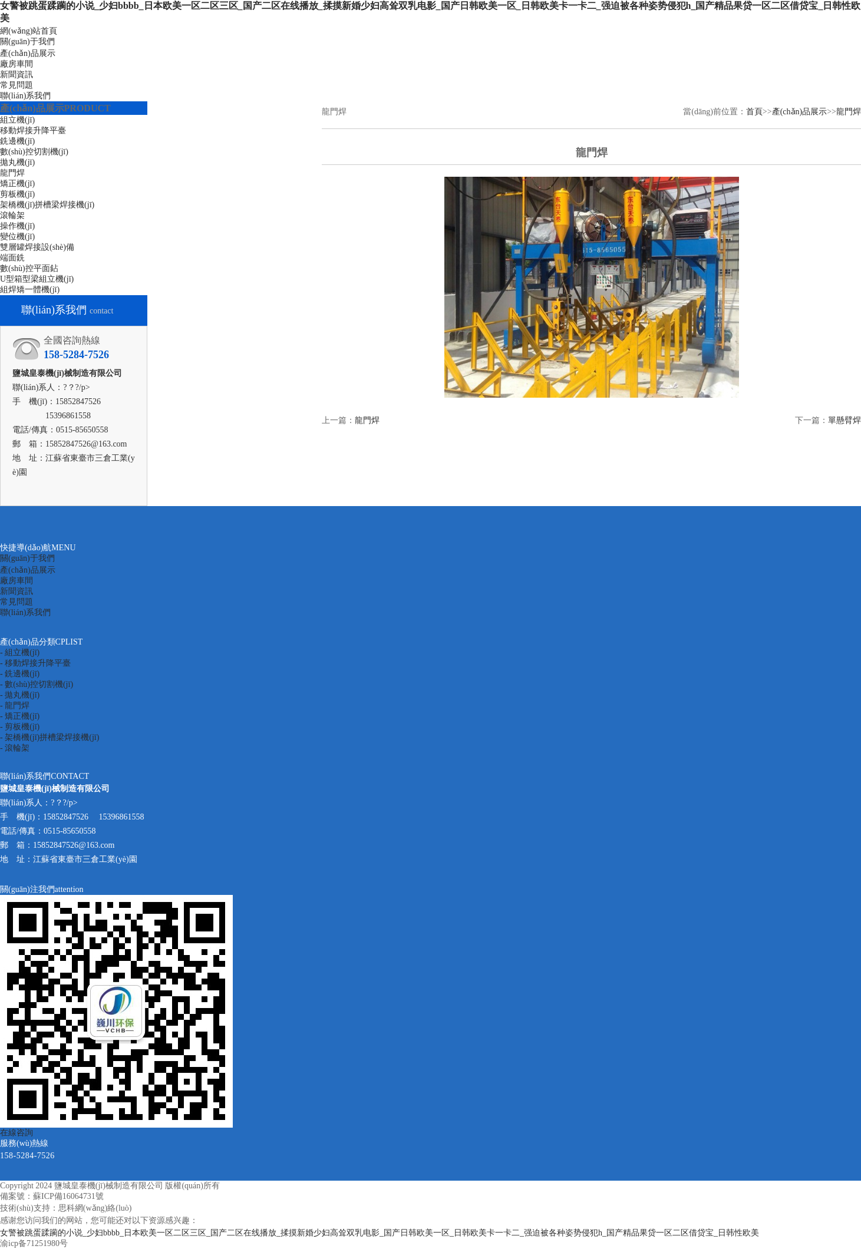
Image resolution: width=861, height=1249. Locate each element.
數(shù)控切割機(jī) (34, 151)
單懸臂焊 (844, 420)
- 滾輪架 (14, 748)
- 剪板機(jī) (19, 726)
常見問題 (16, 85)
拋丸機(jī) (17, 162)
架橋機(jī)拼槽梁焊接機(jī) (47, 204)
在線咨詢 (16, 1132)
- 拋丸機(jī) (19, 694)
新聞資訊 (16, 74)
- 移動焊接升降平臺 (35, 663)
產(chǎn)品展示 (27, 53)
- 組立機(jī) (19, 652)
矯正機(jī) (17, 183)
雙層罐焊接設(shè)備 (37, 247)
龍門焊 (12, 172)
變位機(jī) (17, 236)
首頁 (754, 111)
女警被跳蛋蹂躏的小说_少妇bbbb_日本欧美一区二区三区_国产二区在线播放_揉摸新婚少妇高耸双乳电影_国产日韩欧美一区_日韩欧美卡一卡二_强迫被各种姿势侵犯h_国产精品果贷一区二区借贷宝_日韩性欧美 (379, 1232)
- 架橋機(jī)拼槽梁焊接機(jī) (49, 737)
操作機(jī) (17, 226)
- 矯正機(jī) (19, 716)
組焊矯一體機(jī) (30, 289)
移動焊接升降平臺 (33, 130)
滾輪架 (12, 215)
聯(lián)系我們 (25, 95)
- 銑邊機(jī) (19, 673)
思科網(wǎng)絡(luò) (95, 1208)
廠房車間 (16, 64)
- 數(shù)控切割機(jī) (36, 684)
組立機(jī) (17, 119)
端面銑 (12, 257)
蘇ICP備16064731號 (68, 1196)
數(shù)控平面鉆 (29, 268)
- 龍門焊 (14, 705)
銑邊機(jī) (17, 141)
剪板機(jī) (17, 194)
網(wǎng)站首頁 (28, 31)
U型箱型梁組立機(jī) (37, 279)
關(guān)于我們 (27, 41)
